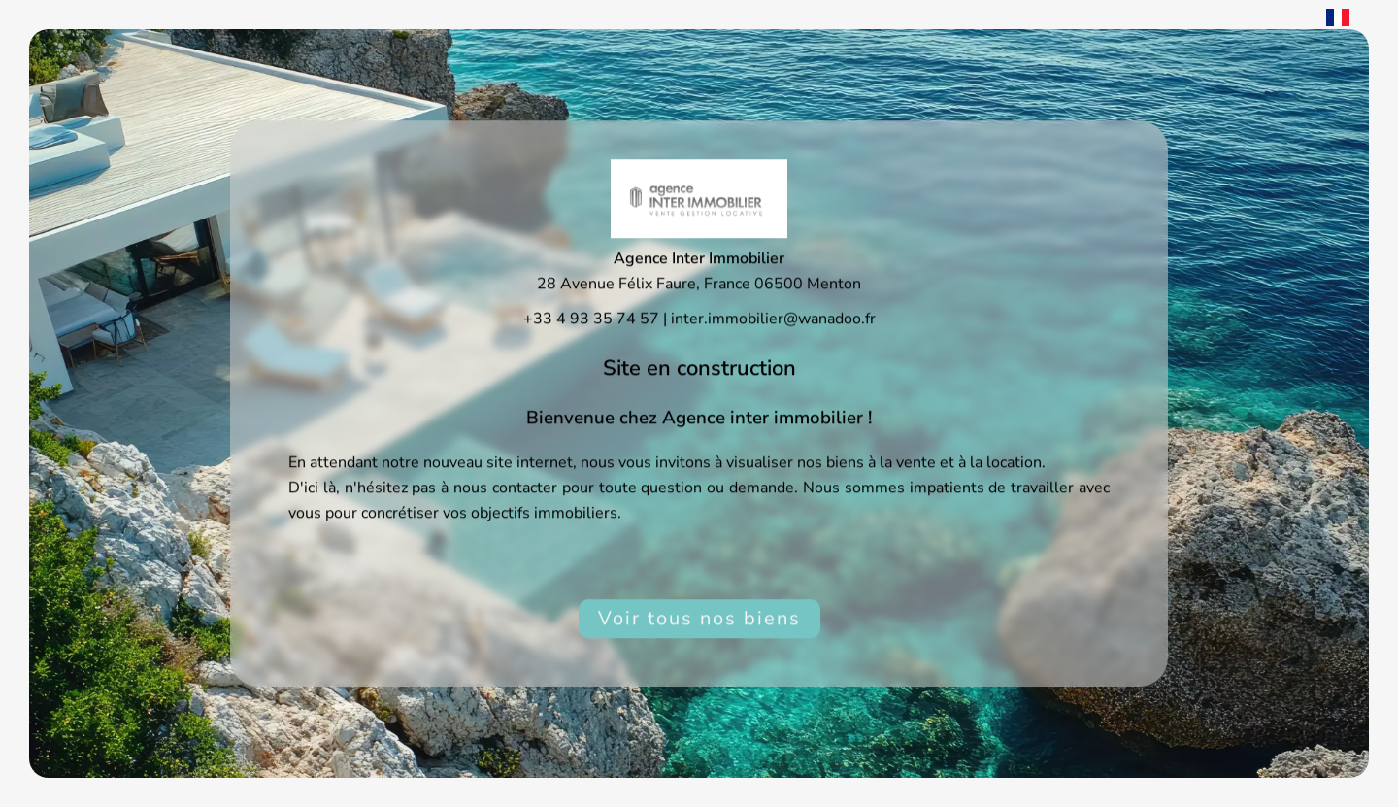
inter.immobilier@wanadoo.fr (773, 318)
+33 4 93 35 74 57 (591, 318)
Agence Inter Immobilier (699, 258)
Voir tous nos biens (699, 618)
